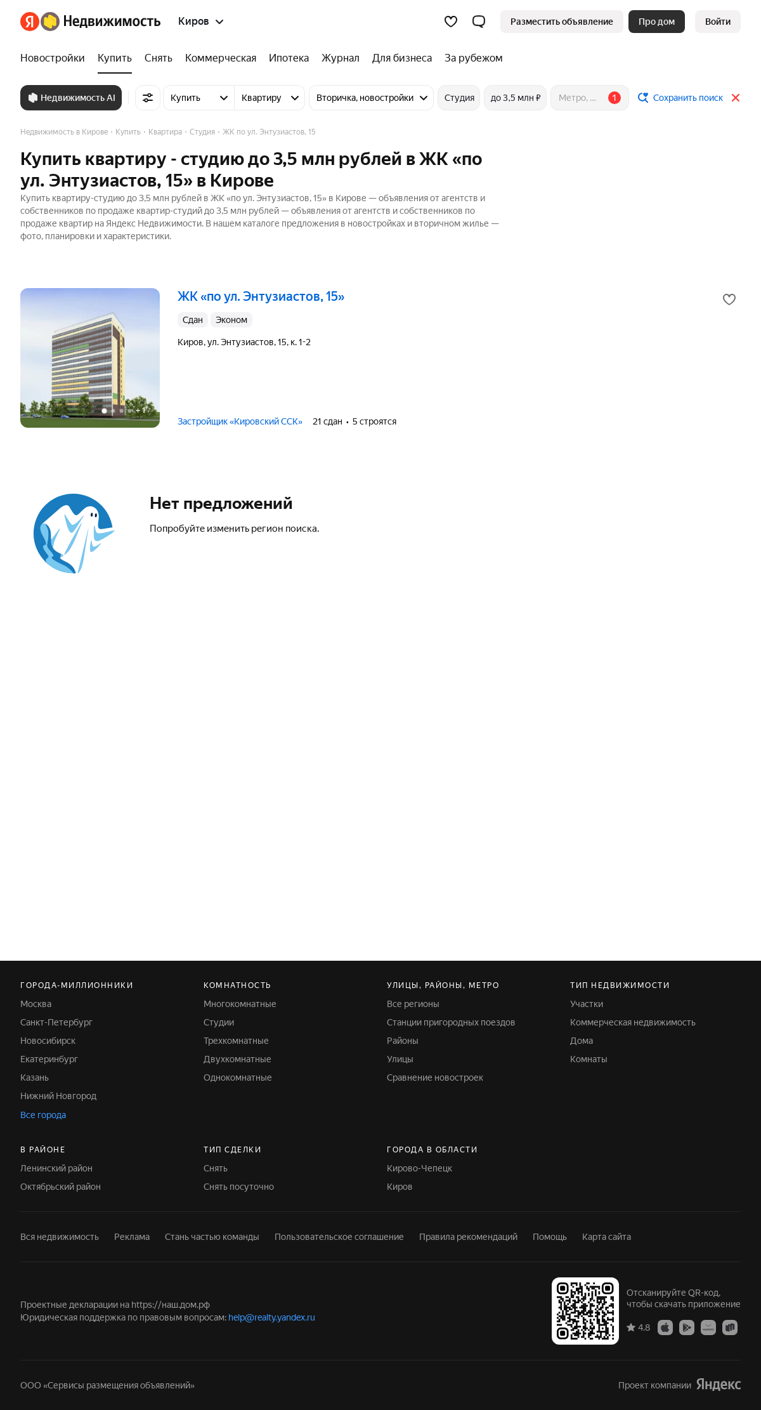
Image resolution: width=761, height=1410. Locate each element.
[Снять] (158, 58)
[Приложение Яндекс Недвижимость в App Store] (665, 1327)
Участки (586, 1004)
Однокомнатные (238, 1077)
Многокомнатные (240, 1004)
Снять (216, 1168)
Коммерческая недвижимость (633, 1022)
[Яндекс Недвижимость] (100, 21)
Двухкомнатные (237, 1059)
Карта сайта (606, 1237)
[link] (718, 21)
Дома (581, 1041)
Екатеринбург (49, 1059)
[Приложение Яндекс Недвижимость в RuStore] (730, 1327)
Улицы (400, 1059)
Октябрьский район (60, 1187)
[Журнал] (340, 58)
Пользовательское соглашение (339, 1237)
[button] (478, 21)
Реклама (132, 1237)
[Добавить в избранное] (729, 299)
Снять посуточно (239, 1187)
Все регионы (413, 1004)
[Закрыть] (736, 98)
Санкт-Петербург (56, 1022)
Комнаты (589, 1059)
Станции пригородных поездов (451, 1022)
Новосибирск (47, 1041)
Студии (219, 1022)
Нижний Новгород (58, 1096)
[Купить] (114, 58)
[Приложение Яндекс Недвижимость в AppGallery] (708, 1327)
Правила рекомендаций (468, 1237)
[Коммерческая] (221, 58)
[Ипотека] (289, 58)
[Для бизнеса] (402, 58)
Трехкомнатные (236, 1041)
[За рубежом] (470, 58)
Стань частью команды (212, 1237)
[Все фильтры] (147, 97)
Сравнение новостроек (435, 1077)
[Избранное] (450, 21)
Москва (35, 1004)
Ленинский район (56, 1168)
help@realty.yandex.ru (271, 1317)
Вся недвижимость (59, 1237)
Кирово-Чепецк (419, 1168)
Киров (400, 1187)
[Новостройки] (55, 58)
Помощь (550, 1237)
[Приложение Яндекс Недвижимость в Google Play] (686, 1327)
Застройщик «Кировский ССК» (240, 421)
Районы (403, 1041)
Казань (34, 1077)
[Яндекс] (29, 21)
